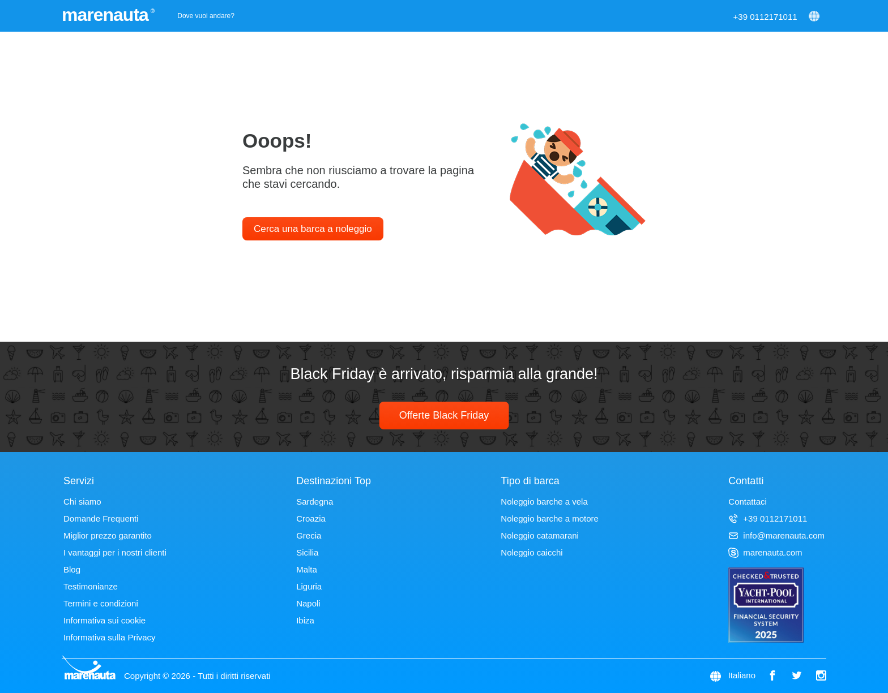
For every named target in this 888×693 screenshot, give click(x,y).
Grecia (308, 535)
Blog (71, 569)
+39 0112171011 (765, 16)
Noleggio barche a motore (550, 518)
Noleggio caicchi (531, 552)
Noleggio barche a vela (544, 501)
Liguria (309, 586)
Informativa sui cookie (104, 620)
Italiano (741, 675)
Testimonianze (90, 586)
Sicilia (307, 552)
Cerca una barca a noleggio (313, 228)
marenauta (107, 15)
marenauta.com (765, 552)
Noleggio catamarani (540, 535)
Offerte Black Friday (444, 415)
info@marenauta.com (776, 535)
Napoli (308, 603)
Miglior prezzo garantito (107, 535)
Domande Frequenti (101, 518)
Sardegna (314, 501)
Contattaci (747, 501)
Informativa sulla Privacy (109, 637)
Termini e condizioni (100, 603)
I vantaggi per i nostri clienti (114, 552)
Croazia (311, 518)
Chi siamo (82, 501)
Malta (306, 569)
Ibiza (305, 620)
